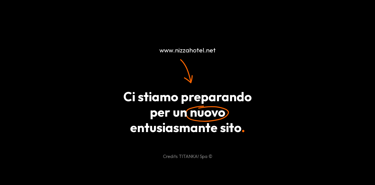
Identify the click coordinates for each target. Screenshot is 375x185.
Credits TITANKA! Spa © (187, 156)
